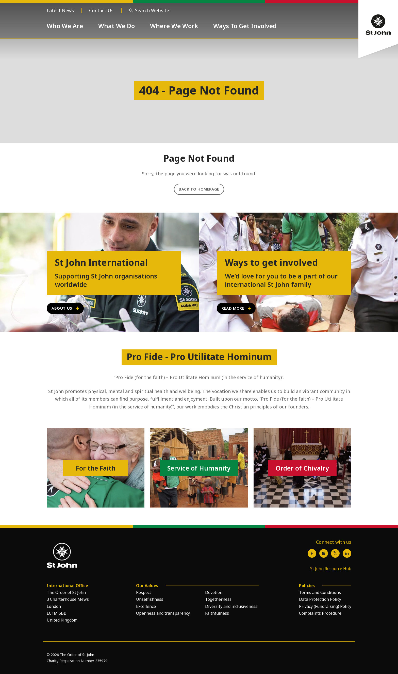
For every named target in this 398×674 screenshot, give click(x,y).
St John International (101, 262)
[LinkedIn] (347, 553)
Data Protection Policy (320, 599)
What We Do (116, 26)
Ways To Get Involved (245, 26)
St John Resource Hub (330, 568)
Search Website (152, 10)
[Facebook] (312, 553)
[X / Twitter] (335, 553)
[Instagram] (323, 553)
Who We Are (65, 26)
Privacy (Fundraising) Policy (325, 606)
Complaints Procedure (320, 613)
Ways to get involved (271, 262)
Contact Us (101, 10)
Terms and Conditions (320, 592)
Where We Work (174, 26)
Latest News (60, 10)
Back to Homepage (199, 189)
